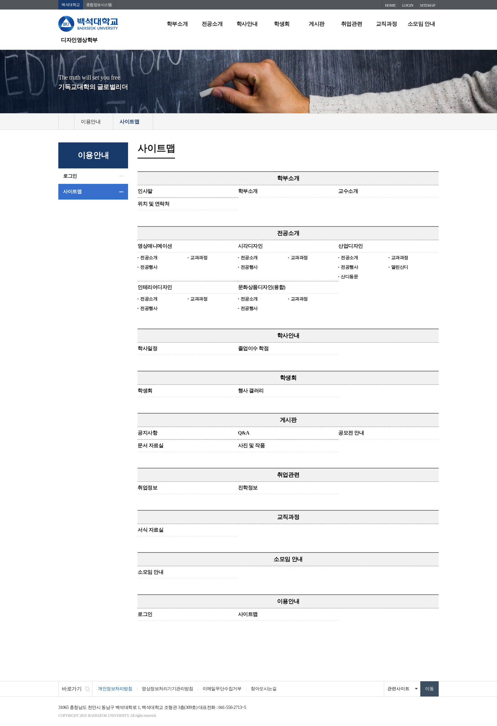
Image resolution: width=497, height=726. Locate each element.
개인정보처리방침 (115, 688)
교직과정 (386, 24)
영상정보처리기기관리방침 (167, 688)
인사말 (145, 191)
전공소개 (212, 24)
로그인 (70, 176)
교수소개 (348, 191)
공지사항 (147, 432)
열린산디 (399, 267)
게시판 (317, 24)
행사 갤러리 (251, 390)
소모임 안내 (421, 24)
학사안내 (246, 24)
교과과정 (198, 257)
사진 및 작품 (251, 445)
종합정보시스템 (99, 5)
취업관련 (351, 24)
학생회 (282, 24)
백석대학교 (70, 5)
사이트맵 (72, 191)
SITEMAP (427, 5)
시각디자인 (250, 246)
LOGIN (407, 5)
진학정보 (248, 487)
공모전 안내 (351, 432)
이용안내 (288, 601)
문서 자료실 (150, 445)
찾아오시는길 (263, 688)
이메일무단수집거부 (222, 688)
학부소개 (177, 24)
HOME (390, 5)
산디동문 (349, 276)
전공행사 (148, 267)
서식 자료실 (150, 530)
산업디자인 (350, 246)
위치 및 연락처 (153, 203)
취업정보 (147, 487)
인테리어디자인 (155, 287)
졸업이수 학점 (253, 348)
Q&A (243, 432)
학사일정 (147, 348)
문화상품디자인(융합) (261, 287)
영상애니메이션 (155, 246)
